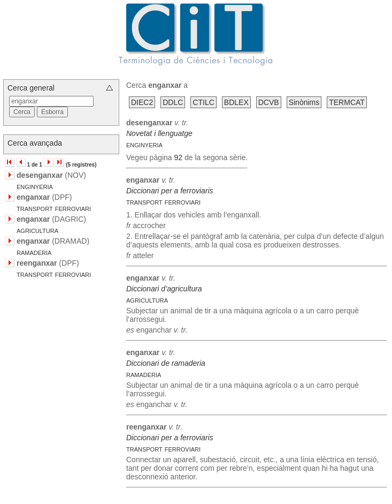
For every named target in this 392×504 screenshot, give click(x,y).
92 (178, 157)
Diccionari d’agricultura (164, 288)
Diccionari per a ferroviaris (169, 190)
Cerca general (31, 88)
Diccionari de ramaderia (165, 363)
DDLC (173, 102)
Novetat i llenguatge (159, 133)
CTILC (203, 102)
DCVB (268, 102)
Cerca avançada (34, 143)
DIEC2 (142, 102)
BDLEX (236, 102)
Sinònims (304, 102)
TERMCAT (347, 102)
